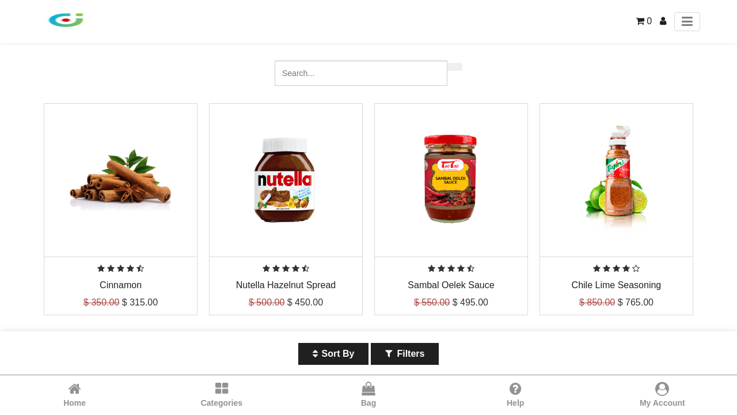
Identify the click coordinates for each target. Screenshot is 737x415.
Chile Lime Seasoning (617, 285)
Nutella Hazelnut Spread (286, 285)
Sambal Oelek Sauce (451, 285)
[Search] (454, 67)
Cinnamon (121, 285)
